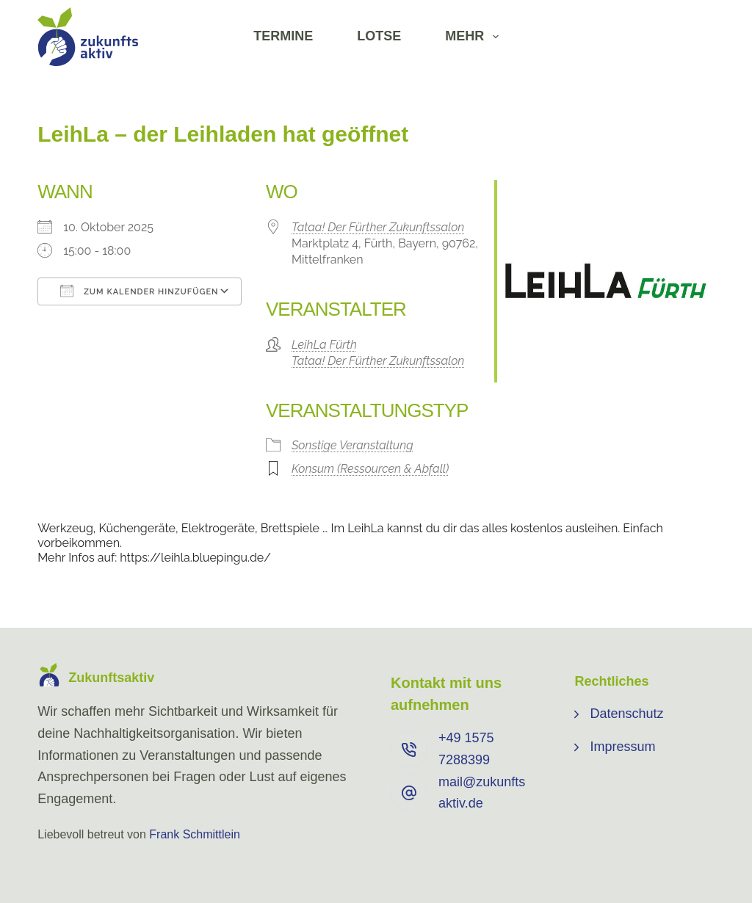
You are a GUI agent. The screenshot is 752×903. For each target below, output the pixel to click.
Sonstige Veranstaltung (352, 445)
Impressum (622, 746)
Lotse (379, 36)
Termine (283, 36)
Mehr (475, 37)
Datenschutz (626, 713)
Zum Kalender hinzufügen (139, 290)
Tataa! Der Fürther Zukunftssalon (378, 227)
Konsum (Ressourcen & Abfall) (370, 469)
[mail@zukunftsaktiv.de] (409, 793)
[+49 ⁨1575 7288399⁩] (409, 749)
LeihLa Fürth (324, 345)
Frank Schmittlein (194, 834)
